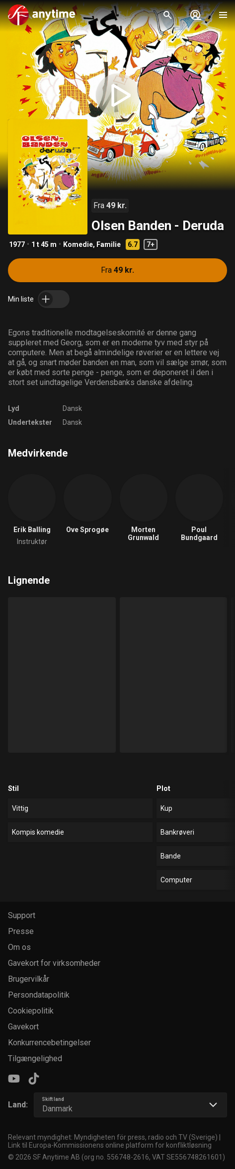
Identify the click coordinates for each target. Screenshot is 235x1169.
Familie (108, 244)
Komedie (78, 244)
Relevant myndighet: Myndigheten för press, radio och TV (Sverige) (113, 1137)
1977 (17, 244)
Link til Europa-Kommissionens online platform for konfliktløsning (110, 1145)
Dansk (72, 408)
